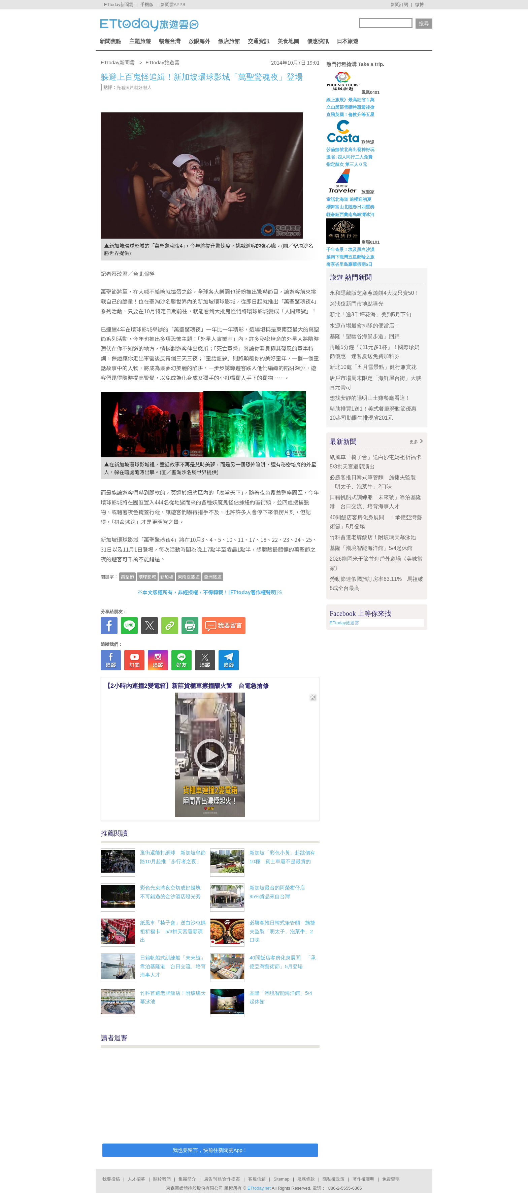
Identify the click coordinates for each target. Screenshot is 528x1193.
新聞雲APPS (173, 4)
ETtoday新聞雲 (118, 4)
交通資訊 (258, 41)
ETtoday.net (259, 1188)
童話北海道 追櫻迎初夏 (348, 199)
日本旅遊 (347, 41)
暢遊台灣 (169, 41)
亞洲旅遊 (213, 576)
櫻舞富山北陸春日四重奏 (350, 206)
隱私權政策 (333, 1179)
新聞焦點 (110, 41)
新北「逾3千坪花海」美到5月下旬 (370, 314)
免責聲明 (391, 1179)
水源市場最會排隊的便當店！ (365, 325)
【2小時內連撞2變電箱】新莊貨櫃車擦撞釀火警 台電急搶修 (186, 685)
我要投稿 (111, 1179)
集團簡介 (187, 1179)
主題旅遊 (140, 41)
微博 (419, 4)
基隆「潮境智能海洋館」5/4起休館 (371, 548)
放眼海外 (199, 41)
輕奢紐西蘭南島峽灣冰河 (350, 214)
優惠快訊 (318, 41)
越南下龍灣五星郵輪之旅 (350, 256)
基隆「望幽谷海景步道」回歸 (365, 336)
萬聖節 (127, 576)
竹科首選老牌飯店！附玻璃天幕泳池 (373, 537)
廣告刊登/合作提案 (222, 1179)
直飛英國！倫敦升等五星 (350, 114)
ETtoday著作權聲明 (253, 592)
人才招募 (136, 1179)
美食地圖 (288, 41)
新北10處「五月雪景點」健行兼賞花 (373, 367)
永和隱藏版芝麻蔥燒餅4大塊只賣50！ (375, 293)
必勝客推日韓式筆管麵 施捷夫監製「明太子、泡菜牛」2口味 (282, 931)
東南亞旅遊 (189, 576)
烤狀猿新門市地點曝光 (357, 304)
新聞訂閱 (399, 4)
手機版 (147, 4)
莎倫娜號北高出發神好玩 (350, 149)
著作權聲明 (363, 1179)
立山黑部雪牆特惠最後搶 (350, 107)
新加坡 (166, 576)
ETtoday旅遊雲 (344, 622)
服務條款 (306, 1179)
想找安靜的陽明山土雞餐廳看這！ (370, 398)
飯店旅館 (229, 41)
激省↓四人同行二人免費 (349, 157)
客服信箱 (257, 1179)
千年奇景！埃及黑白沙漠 (350, 249)
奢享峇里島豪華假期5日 (349, 264)
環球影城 (147, 576)
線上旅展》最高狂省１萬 (350, 99)
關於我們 (162, 1179)
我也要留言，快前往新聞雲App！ (210, 1150)
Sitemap (281, 1179)
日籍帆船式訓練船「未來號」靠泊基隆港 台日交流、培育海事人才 (173, 966)
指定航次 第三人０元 (346, 164)
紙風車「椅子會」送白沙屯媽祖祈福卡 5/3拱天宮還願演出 (173, 931)
